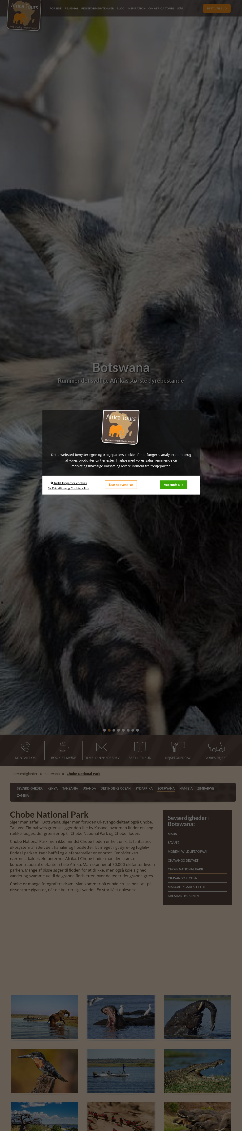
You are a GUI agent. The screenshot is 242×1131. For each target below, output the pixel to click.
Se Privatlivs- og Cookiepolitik (68, 488)
